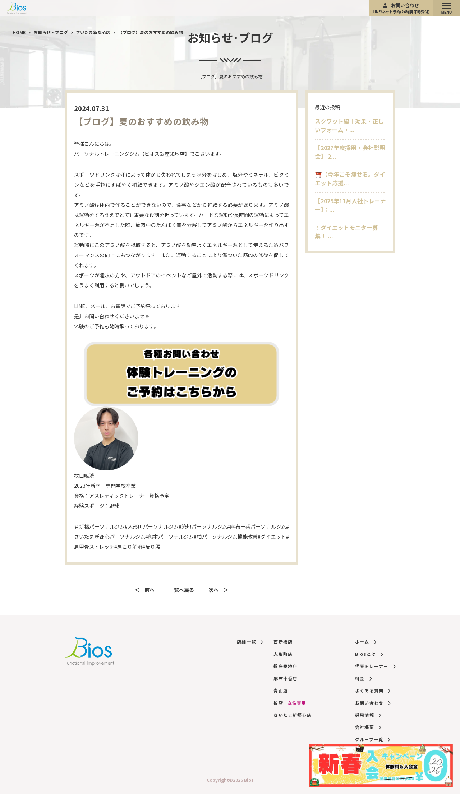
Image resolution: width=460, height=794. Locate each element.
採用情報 (368, 715)
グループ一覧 (372, 739)
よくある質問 (373, 690)
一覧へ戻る (181, 589)
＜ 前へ (144, 589)
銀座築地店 (285, 666)
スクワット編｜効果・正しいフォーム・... (349, 125)
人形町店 (283, 654)
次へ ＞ (218, 589)
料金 (363, 678)
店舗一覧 (250, 642)
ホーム (365, 642)
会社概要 (368, 727)
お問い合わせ (401, 8)
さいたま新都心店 (292, 715)
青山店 (280, 690)
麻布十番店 (285, 678)
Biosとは (369, 654)
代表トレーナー (375, 666)
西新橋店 (283, 642)
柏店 (289, 703)
